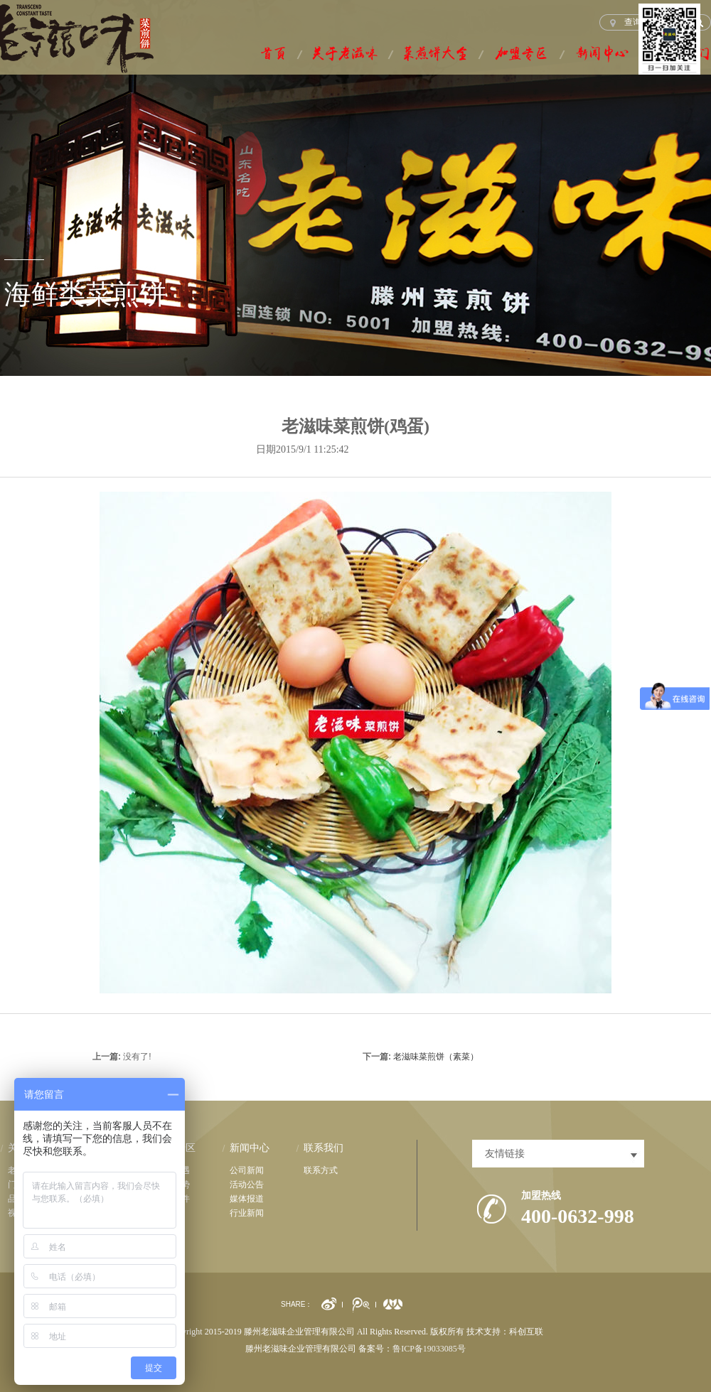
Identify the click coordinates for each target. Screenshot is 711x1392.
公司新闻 (247, 1170)
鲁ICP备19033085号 (429, 1349)
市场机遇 (173, 1170)
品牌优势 (173, 1184)
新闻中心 (249, 1148)
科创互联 (526, 1332)
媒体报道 (247, 1199)
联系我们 (323, 1148)
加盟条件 (173, 1199)
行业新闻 (247, 1213)
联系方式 (321, 1170)
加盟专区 (176, 1148)
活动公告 (247, 1184)
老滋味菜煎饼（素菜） (436, 1057)
